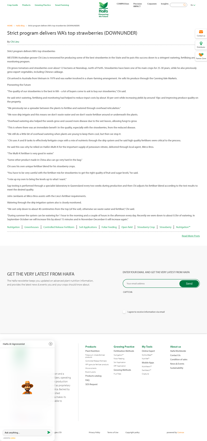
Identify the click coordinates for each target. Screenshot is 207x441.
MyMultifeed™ (147, 355)
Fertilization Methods (124, 351)
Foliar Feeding (109, 227)
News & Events (177, 363)
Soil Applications (88, 227)
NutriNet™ (145, 358)
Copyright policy (132, 432)
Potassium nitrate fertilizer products (95, 356)
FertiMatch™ (146, 370)
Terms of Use (112, 432)
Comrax (180, 432)
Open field (127, 227)
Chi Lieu (14, 41)
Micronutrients (90, 368)
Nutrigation (13, 227)
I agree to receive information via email (146, 311)
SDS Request (91, 384)
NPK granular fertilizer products (97, 364)
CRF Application (120, 366)
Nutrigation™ (183, 227)
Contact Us (175, 355)
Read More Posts (191, 235)
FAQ (87, 380)
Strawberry (165, 227)
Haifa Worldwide (178, 351)
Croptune (145, 374)
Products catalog (93, 375)
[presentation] (144, 299)
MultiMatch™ (147, 366)
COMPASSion (123, 3)
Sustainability (176, 368)
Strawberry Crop (146, 227)
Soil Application (120, 362)
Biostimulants (90, 372)
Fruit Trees (117, 374)
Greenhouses (31, 227)
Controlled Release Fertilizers (58, 227)
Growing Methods (122, 370)
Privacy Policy (94, 432)
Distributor (201, 47)
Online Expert (148, 351)
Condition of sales (178, 359)
